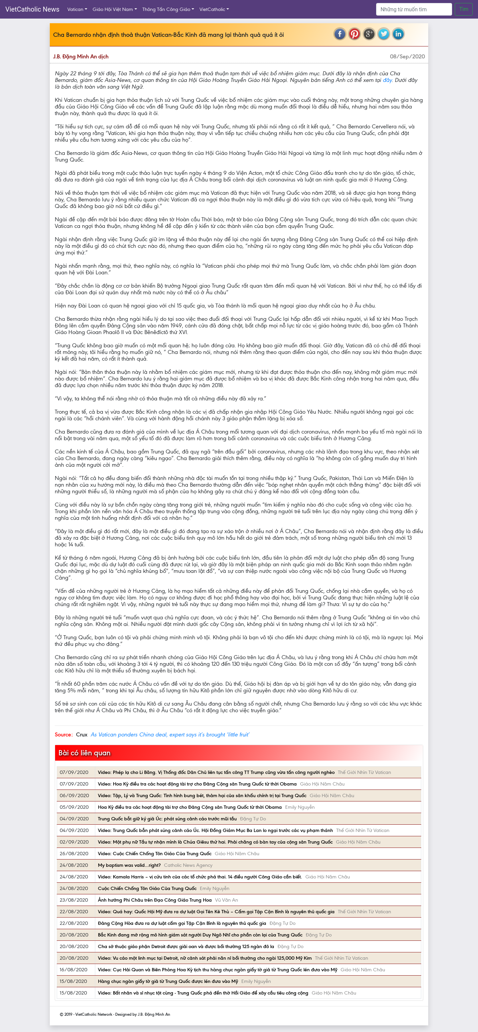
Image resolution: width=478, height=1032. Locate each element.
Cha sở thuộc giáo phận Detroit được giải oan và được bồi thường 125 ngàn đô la (186, 946)
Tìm (463, 9)
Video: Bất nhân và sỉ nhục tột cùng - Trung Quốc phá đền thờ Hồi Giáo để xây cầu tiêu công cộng (203, 993)
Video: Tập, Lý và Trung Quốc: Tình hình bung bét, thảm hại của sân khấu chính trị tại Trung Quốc (202, 795)
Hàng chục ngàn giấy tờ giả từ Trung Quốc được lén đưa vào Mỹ (168, 981)
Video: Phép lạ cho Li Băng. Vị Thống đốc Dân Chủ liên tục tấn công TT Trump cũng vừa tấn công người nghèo (216, 772)
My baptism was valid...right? (129, 865)
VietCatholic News (32, 9)
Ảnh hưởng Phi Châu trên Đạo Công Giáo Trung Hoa (155, 900)
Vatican (75, 9)
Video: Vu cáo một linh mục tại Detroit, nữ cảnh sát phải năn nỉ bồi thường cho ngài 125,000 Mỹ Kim (205, 958)
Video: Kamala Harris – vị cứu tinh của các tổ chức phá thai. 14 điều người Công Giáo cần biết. (200, 877)
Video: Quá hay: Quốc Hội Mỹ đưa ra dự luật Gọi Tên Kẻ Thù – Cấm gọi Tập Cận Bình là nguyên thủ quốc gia (216, 912)
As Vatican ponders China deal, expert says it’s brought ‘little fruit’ (170, 734)
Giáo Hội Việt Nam (113, 9)
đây (387, 80)
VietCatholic (212, 9)
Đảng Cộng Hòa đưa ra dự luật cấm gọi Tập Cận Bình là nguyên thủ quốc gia (182, 923)
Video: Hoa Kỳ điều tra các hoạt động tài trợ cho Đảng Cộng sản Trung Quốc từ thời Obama (197, 784)
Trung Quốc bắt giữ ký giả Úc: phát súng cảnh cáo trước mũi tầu (167, 819)
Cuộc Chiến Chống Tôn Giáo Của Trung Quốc (147, 888)
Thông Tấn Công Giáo (166, 9)
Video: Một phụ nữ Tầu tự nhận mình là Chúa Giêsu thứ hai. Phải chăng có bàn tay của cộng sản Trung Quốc (215, 842)
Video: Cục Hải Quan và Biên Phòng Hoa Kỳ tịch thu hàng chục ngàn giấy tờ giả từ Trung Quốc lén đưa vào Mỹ (217, 970)
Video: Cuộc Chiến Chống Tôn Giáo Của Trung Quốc (154, 854)
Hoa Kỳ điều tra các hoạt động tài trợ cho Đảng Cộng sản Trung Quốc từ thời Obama (190, 807)
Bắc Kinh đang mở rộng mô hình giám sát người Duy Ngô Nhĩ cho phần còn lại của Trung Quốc (200, 935)
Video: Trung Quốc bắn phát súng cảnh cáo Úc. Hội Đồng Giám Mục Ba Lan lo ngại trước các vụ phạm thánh (215, 830)
